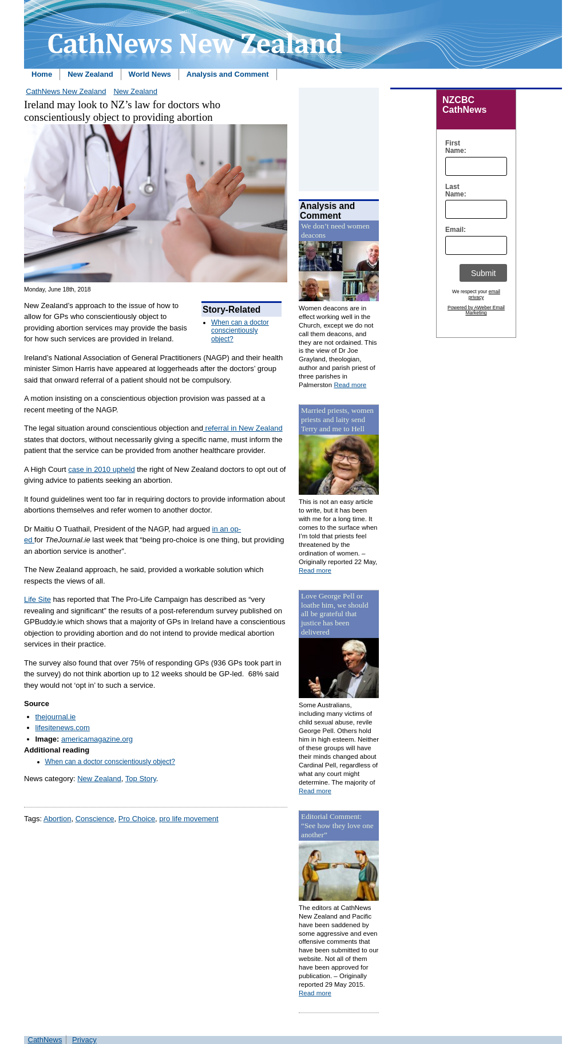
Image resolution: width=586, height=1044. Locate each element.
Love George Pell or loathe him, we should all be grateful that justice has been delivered (335, 614)
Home (41, 74)
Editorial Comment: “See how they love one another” (337, 825)
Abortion (57, 818)
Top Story (140, 778)
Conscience (95, 818)
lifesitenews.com (62, 727)
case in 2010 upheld (101, 469)
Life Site (37, 599)
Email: (453, 230)
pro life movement (188, 818)
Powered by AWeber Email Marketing (476, 310)
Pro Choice (136, 818)
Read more (350, 384)
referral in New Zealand (243, 428)
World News (150, 74)
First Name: (453, 147)
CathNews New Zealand (66, 91)
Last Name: (453, 190)
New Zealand (90, 74)
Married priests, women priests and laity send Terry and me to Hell (337, 419)
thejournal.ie (55, 716)
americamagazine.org (97, 739)
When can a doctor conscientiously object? (240, 330)
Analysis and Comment (228, 74)
